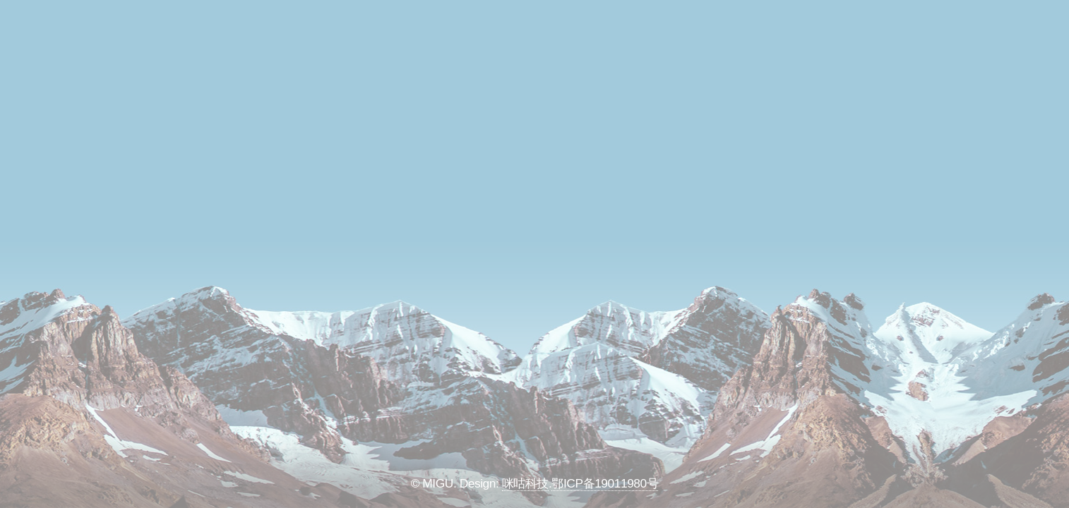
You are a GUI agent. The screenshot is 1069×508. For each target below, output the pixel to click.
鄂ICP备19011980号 (604, 483)
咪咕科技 (525, 483)
